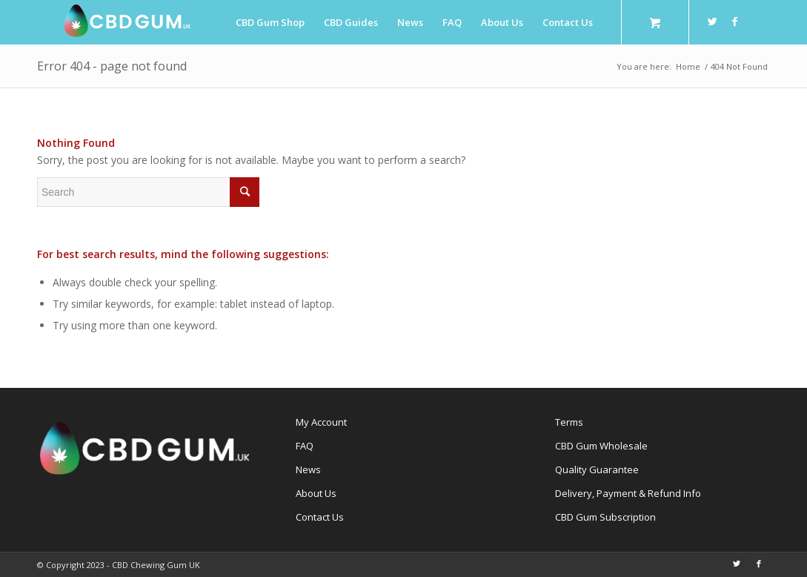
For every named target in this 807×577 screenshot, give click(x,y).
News (308, 469)
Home (688, 66)
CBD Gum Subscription (605, 517)
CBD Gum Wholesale (601, 445)
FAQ (304, 445)
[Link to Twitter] (713, 21)
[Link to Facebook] (735, 21)
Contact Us (320, 517)
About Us (316, 493)
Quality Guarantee (597, 469)
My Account (321, 422)
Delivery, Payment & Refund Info (628, 493)
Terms (569, 422)
